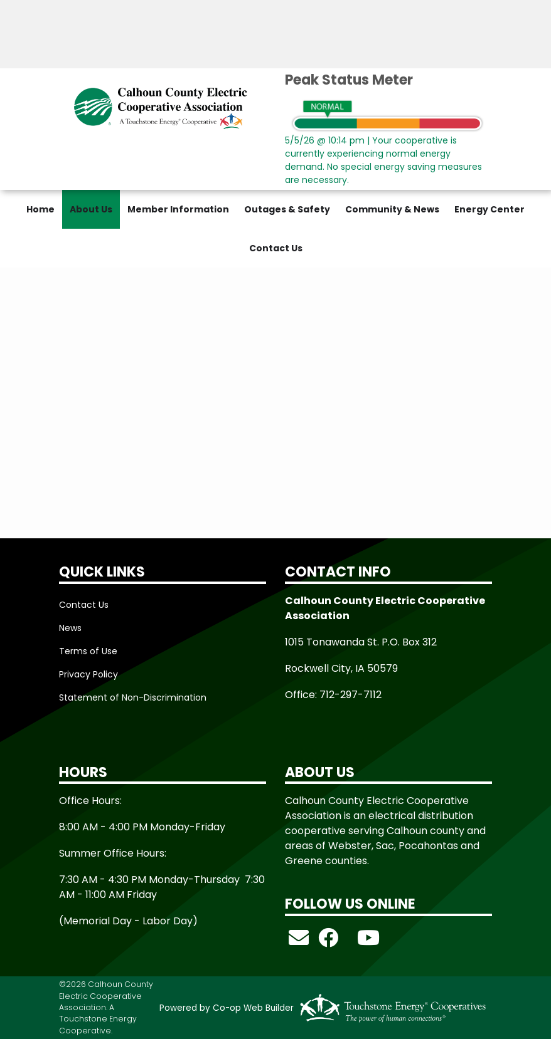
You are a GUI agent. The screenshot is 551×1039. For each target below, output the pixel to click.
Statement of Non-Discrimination (132, 697)
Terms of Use (88, 651)
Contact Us (275, 248)
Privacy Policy (88, 674)
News (70, 628)
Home (40, 209)
